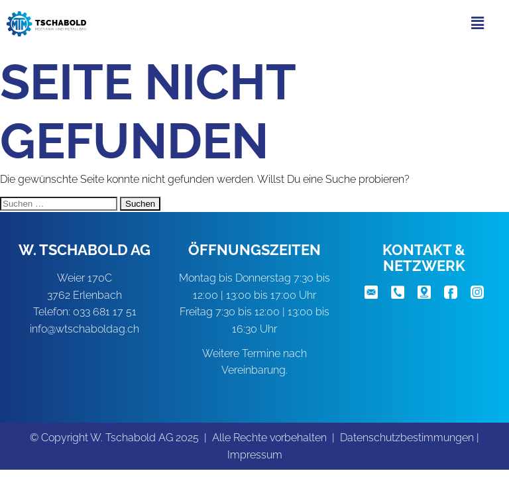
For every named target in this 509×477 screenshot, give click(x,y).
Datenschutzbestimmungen (407, 437)
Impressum (254, 455)
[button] (478, 23)
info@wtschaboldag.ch (84, 329)
